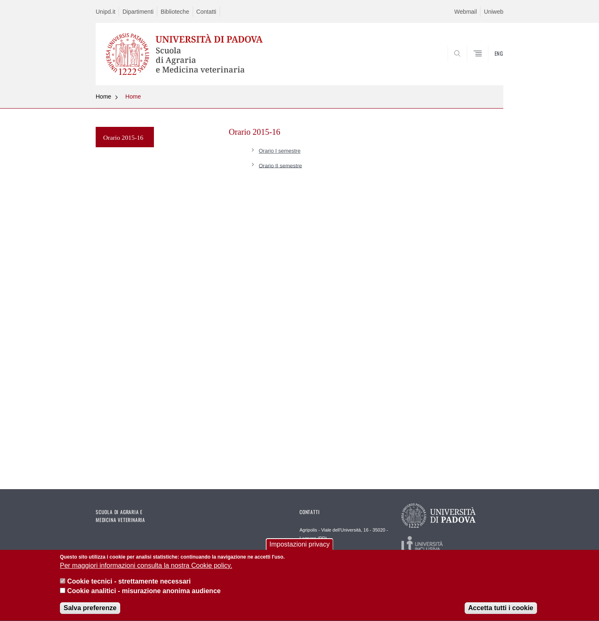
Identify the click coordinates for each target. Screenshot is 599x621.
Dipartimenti (137, 11)
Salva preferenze (90, 609)
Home (103, 96)
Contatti (206, 11)
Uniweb (493, 11)
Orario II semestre (280, 165)
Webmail (465, 11)
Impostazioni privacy (300, 545)
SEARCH (488, 65)
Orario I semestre (279, 151)
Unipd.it (105, 11)
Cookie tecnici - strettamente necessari (129, 582)
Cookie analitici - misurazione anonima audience (143, 592)
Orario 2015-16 (123, 137)
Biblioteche (175, 11)
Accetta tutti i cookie (500, 609)
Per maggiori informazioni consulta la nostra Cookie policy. (146, 566)
